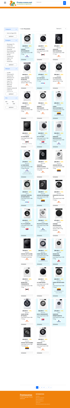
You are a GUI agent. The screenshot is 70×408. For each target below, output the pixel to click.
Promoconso (26, 394)
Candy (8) (9, 86)
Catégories (8, 29)
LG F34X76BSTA (25, 136)
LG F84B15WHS (41, 49)
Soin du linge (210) (11, 33)
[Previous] (35, 387)
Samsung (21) (10, 74)
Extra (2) (9, 59)
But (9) (8, 54)
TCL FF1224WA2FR (25, 224)
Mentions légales (40, 397)
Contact (38, 396)
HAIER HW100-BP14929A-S (25, 315)
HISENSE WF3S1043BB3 (27, 342)
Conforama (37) (11, 47)
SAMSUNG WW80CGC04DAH (25, 107)
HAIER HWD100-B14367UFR (25, 78)
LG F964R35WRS (57, 78)
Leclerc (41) (10, 46)
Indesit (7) (9, 90)
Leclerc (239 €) (42, 231)
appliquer (11, 36)
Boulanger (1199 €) (27, 143)
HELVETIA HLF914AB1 (42, 224)
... (46, 387)
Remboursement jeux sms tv (43, 404)
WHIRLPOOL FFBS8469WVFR (25, 283)
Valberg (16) (10, 79)
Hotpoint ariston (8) (12, 88)
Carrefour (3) (10, 56)
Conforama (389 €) (27, 174)
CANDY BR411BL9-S (42, 254)
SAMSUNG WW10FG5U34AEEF (42, 343)
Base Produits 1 (40, 399)
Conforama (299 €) (58, 115)
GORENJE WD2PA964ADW (57, 224)
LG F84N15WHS (25, 165)
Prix (6, 98)
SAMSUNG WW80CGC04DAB (41, 165)
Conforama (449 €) (58, 291)
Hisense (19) (10, 76)
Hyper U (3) (10, 58)
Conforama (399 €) (43, 261)
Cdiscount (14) (10, 53)
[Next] (51, 387)
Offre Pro (38, 402)
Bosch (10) (9, 83)
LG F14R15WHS (41, 78)
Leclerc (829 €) (42, 143)
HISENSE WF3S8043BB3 (43, 195)
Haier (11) (9, 81)
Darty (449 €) (59, 293)
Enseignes (8, 40)
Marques (7, 68)
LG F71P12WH (40, 136)
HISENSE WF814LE (57, 165)
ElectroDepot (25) (11, 51)
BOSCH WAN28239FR (42, 314)
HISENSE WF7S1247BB (26, 254)
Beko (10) (9, 84)
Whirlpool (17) (10, 77)
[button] (5, 2)
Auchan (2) (9, 61)
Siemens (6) (10, 91)
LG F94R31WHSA (41, 282)
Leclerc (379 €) (27, 172)
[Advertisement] (35, 18)
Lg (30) (8, 72)
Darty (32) (9, 49)
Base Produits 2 (40, 401)
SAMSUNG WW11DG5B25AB (57, 50)
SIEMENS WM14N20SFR (40, 107)
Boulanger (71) (10, 44)
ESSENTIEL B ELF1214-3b (58, 196)
